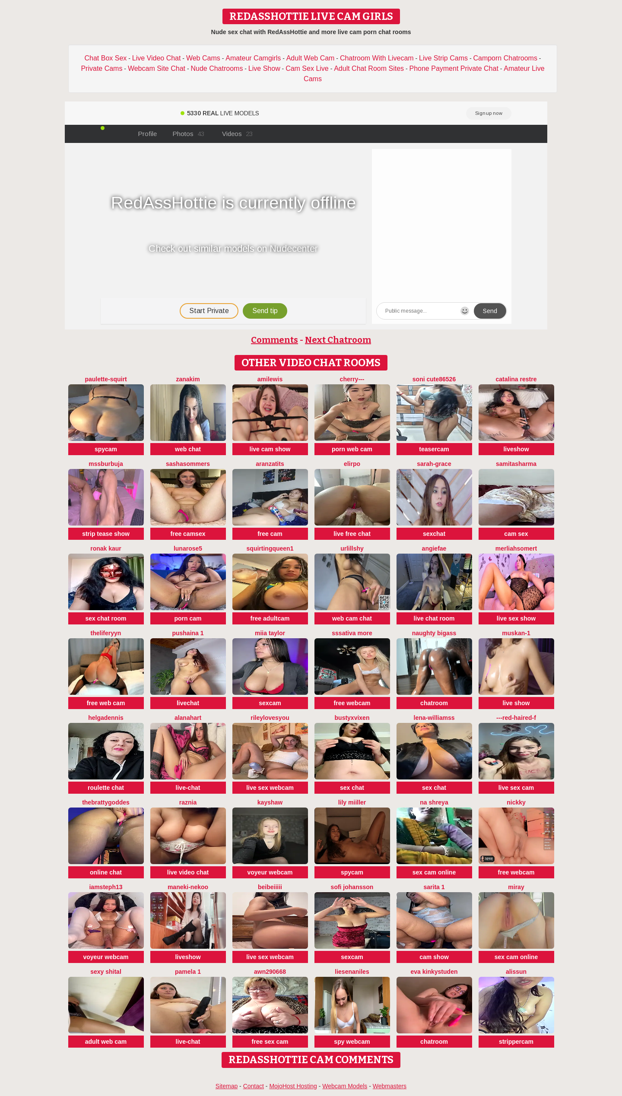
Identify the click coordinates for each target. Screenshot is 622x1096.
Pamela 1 (188, 971)
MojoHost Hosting (293, 1086)
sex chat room (106, 618)
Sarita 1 (433, 887)
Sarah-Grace (434, 463)
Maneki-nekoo (188, 887)
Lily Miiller (352, 802)
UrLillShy (352, 548)
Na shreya (434, 802)
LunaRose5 (188, 548)
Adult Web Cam (310, 58)
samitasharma (516, 463)
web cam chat (352, 618)
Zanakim (188, 379)
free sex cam (270, 1041)
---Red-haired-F (516, 717)
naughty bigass (434, 633)
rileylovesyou (270, 717)
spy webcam (352, 1041)
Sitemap (227, 1086)
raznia (188, 802)
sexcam (270, 703)
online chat (106, 872)
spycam (106, 449)
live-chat (188, 787)
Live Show (264, 68)
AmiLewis (269, 379)
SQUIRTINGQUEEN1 (270, 548)
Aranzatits (270, 463)
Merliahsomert (516, 548)
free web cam (106, 703)
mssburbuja (106, 463)
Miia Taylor (270, 633)
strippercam (516, 1041)
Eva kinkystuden (434, 971)
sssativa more (352, 633)
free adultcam (269, 618)
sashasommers (188, 463)
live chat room (434, 618)
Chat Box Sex (106, 58)
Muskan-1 (516, 633)
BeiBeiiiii (270, 887)
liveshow (516, 449)
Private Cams (101, 68)
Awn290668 (270, 971)
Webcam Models (344, 1086)
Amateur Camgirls (253, 58)
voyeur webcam (269, 872)
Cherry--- (352, 379)
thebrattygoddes (106, 802)
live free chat (352, 533)
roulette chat (106, 787)
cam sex (516, 533)
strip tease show (106, 533)
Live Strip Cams (443, 58)
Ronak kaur (105, 548)
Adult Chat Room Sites (369, 68)
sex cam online (434, 872)
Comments (274, 340)
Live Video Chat (156, 58)
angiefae (434, 548)
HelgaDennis (106, 717)
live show (516, 703)
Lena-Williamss (434, 717)
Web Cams (203, 58)
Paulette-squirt (106, 379)
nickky (516, 802)
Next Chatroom (338, 340)
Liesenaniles (352, 971)
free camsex (188, 533)
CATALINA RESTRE (516, 379)
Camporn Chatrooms (505, 58)
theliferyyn (106, 633)
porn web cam (352, 449)
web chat (188, 449)
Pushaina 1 (187, 633)
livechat (188, 703)
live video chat (188, 872)
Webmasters (389, 1086)
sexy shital (105, 971)
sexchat (434, 533)
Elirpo (352, 463)
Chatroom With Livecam (377, 58)
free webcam (352, 703)
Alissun (516, 971)
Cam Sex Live (307, 68)
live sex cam (516, 787)
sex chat (352, 787)
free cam (269, 533)
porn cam (187, 618)
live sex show (516, 618)
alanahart (188, 717)
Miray (516, 887)
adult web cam (106, 1041)
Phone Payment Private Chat (453, 68)
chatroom (434, 703)
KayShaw (269, 802)
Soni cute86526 (434, 379)
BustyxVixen (352, 717)
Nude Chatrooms (216, 68)
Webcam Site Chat (156, 68)
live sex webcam (270, 787)
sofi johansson (352, 887)
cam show (434, 956)
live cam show (270, 449)
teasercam (434, 449)
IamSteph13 (105, 887)
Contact (253, 1086)
